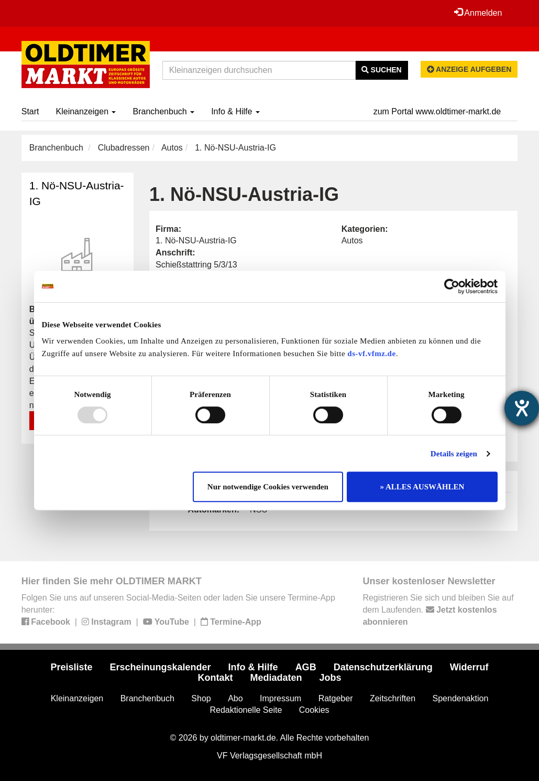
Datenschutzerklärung (383, 667)
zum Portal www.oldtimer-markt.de (437, 111)
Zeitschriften (392, 698)
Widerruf (469, 667)
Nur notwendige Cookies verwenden (267, 487)
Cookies (314, 709)
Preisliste (71, 667)
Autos (172, 147)
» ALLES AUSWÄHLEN (422, 487)
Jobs (331, 677)
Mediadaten (276, 677)
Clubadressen (124, 147)
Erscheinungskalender (160, 667)
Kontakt (215, 677)
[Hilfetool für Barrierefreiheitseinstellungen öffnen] (521, 408)
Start (30, 111)
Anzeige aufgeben (469, 69)
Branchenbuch (163, 111)
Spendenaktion (461, 698)
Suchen (381, 70)
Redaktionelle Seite (246, 709)
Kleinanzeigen (86, 111)
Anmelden (478, 12)
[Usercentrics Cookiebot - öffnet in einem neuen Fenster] (452, 286)
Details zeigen (454, 454)
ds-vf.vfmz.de (371, 353)
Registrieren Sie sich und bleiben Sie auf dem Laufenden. (437, 609)
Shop (201, 698)
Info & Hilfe (235, 111)
